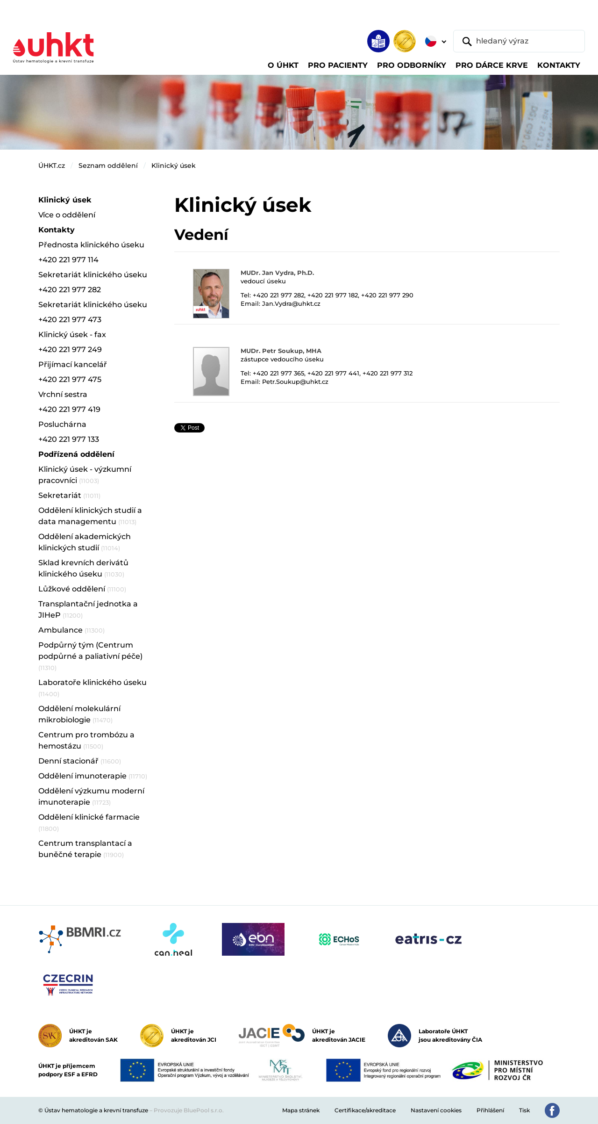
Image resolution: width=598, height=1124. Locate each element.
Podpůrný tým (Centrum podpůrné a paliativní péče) (90, 656)
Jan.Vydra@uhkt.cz (291, 303)
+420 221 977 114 (68, 259)
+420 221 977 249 (70, 349)
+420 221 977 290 (387, 295)
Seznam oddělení (108, 165)
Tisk (524, 1110)
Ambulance (71, 630)
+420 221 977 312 (388, 373)
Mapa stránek (301, 1110)
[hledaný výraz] (519, 41)
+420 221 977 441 (333, 373)
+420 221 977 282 (278, 295)
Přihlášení (490, 1110)
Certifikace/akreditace (365, 1110)
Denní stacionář (79, 761)
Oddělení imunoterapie (92, 775)
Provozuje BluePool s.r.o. (189, 1110)
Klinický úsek (173, 165)
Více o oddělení (66, 214)
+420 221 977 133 (68, 439)
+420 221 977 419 (69, 409)
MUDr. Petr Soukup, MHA (281, 350)
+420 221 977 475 (69, 379)
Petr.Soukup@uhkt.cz (295, 381)
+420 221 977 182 (332, 295)
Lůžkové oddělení (82, 588)
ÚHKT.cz (51, 165)
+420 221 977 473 (69, 319)
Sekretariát (69, 495)
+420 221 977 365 (278, 373)
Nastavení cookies (436, 1110)
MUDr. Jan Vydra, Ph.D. (277, 272)
